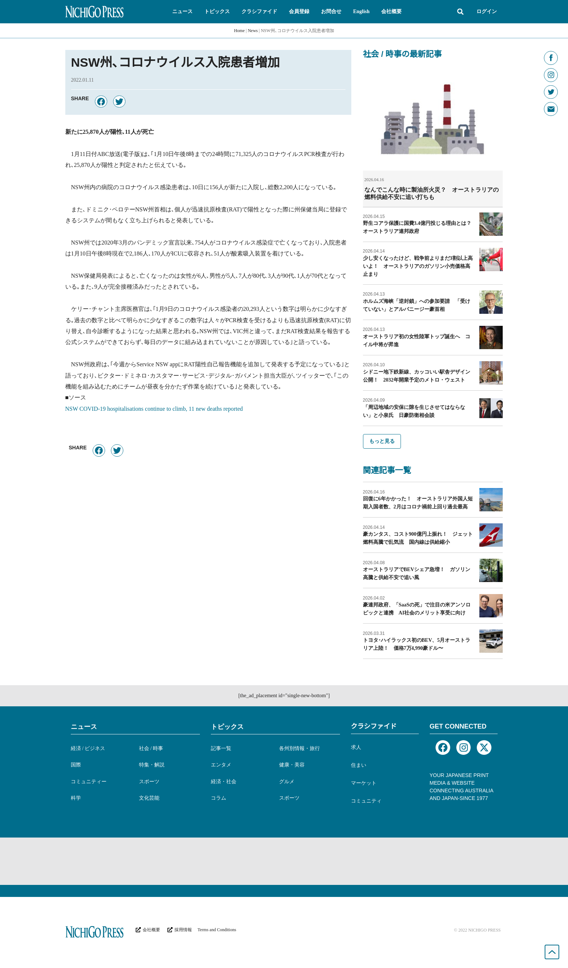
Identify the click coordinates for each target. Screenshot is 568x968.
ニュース (84, 726)
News (253, 30)
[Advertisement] (284, 860)
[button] (182, 11)
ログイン (486, 11)
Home (239, 30)
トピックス (227, 726)
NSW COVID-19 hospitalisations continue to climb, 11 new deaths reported (154, 409)
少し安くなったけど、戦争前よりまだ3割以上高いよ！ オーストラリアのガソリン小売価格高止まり (418, 266)
